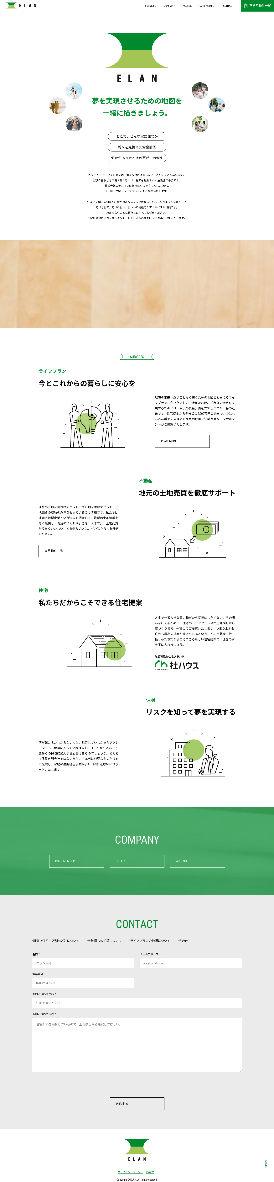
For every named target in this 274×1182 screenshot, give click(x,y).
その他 (200, 941)
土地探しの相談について (112, 941)
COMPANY (169, 5)
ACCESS (187, 5)
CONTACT (228, 5)
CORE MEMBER (207, 5)
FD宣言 (150, 1173)
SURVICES (150, 5)
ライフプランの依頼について (162, 941)
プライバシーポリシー (129, 1173)
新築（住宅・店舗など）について (58, 941)
